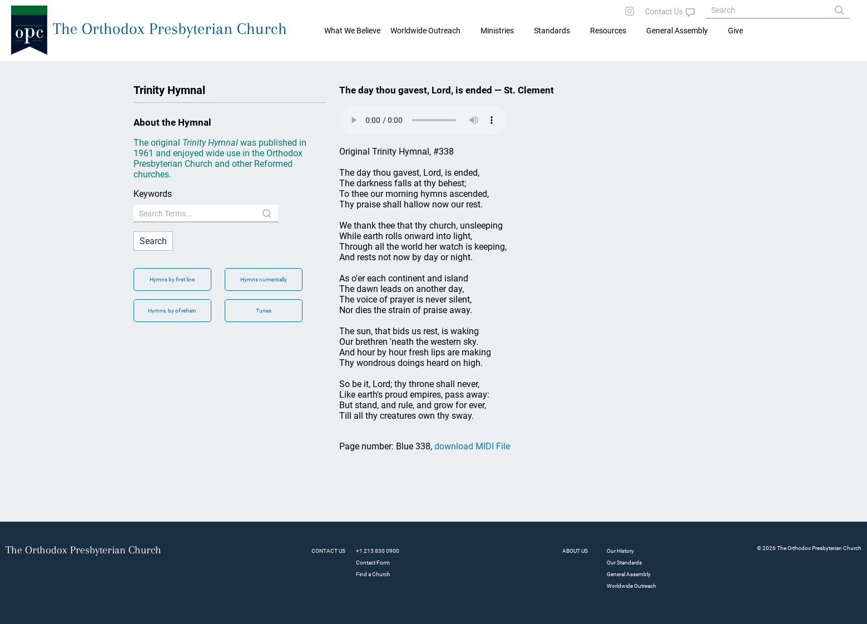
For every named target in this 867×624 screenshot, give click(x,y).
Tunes (263, 311)
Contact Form (373, 562)
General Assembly (677, 30)
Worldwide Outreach (631, 586)
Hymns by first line (172, 279)
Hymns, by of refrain (172, 311)
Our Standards (624, 562)
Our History (620, 551)
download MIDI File (472, 446)
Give (735, 30)
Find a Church (373, 574)
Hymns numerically (263, 279)
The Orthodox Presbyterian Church (170, 28)
